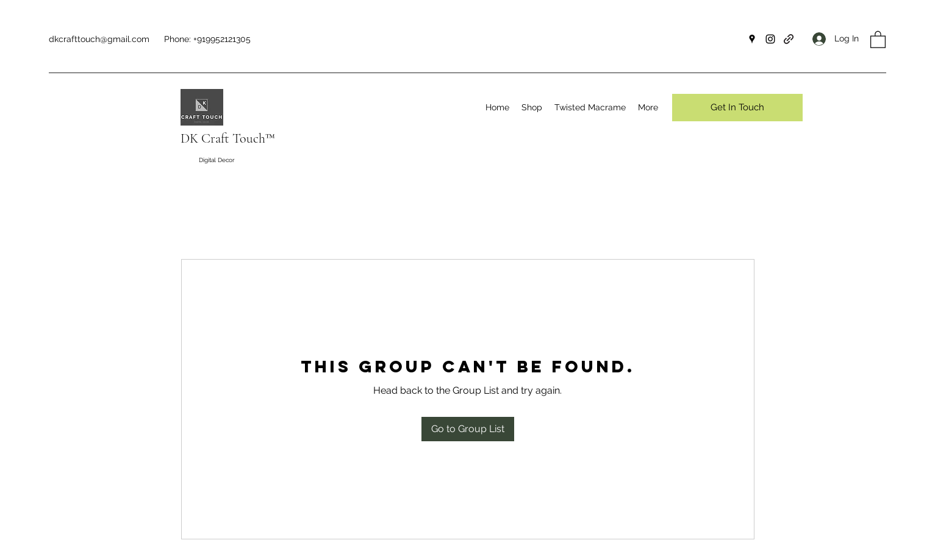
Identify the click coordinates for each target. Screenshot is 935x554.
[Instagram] (770, 39)
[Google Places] (752, 39)
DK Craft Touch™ (228, 138)
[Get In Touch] (737, 107)
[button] (878, 39)
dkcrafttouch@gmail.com (99, 39)
